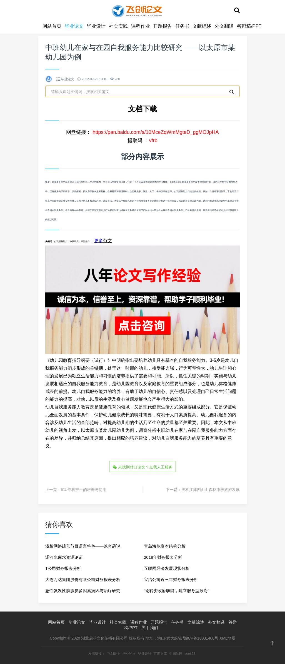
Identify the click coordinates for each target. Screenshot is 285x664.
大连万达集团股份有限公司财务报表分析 (82, 579)
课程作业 (140, 26)
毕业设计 (96, 26)
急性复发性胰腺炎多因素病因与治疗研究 (82, 590)
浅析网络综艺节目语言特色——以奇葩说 (82, 546)
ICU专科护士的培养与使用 (83, 489)
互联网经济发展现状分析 (167, 568)
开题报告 (162, 26)
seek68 (189, 654)
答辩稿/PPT (249, 26)
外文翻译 (224, 26)
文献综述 (201, 26)
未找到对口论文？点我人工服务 (142, 467)
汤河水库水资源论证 (64, 557)
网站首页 (51, 26)
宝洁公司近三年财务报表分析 (171, 579)
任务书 (182, 26)
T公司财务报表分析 (63, 568)
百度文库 (160, 654)
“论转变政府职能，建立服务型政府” (176, 590)
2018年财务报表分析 (163, 557)
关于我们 (149, 627)
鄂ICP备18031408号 (201, 638)
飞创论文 (114, 654)
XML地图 (227, 638)
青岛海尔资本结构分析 (165, 546)
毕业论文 (74, 26)
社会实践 (118, 26)
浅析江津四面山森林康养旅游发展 (210, 489)
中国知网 (175, 654)
